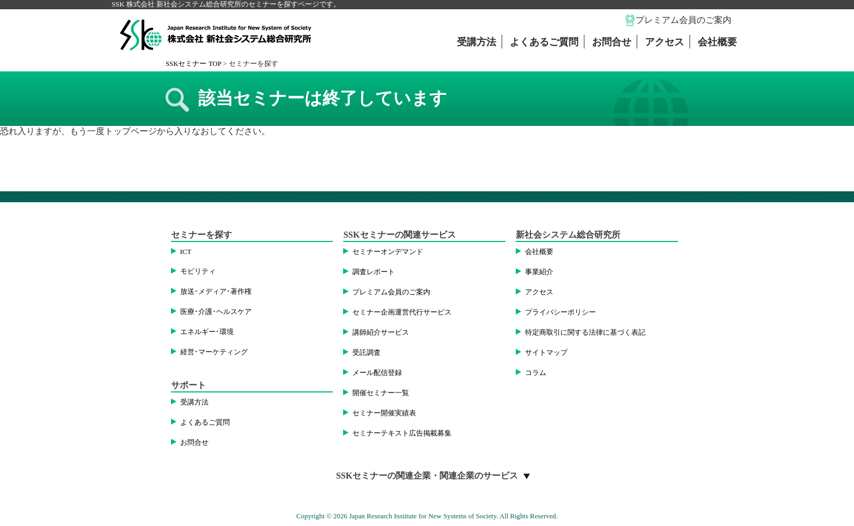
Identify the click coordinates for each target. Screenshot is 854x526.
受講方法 (476, 42)
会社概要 (717, 42)
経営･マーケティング (214, 352)
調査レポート (373, 272)
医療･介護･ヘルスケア (216, 312)
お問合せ (611, 42)
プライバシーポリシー (560, 312)
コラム (535, 373)
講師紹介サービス (380, 332)
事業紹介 (539, 272)
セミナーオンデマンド (387, 252)
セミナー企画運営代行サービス (402, 312)
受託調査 (366, 352)
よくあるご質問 (544, 42)
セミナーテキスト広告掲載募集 (402, 433)
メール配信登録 (377, 373)
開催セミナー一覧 (380, 393)
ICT (186, 252)
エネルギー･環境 (207, 332)
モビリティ (198, 271)
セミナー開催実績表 (384, 413)
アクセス (664, 42)
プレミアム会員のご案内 (683, 20)
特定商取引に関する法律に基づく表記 (585, 332)
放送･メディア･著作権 (216, 291)
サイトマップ (546, 352)
